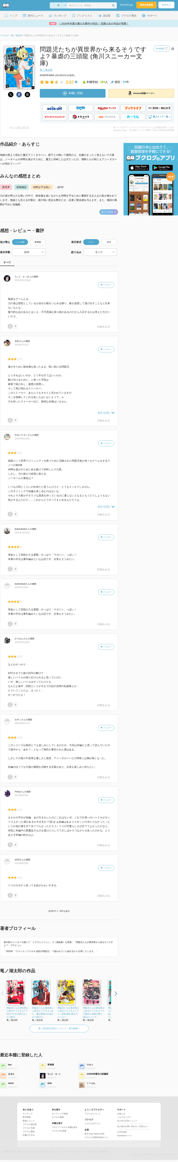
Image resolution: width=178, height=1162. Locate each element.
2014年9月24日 (22, 438)
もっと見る (109, 212)
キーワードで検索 (60, 1114)
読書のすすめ (29, 1135)
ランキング (28, 1114)
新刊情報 (27, 1117)
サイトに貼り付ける (19, 127)
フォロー (106, 285)
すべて (7, 262)
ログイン (166, 5)
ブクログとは (126, 5)
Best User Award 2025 (94, 1134)
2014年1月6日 (22, 587)
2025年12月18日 (23, 280)
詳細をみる (103, 326)
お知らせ (121, 1114)
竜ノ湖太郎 (46, 69)
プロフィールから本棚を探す (65, 1127)
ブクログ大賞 (29, 1128)
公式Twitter (122, 1132)
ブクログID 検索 (59, 1131)
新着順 (38, 242)
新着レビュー (29, 1121)
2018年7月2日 (22, 344)
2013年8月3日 (22, 863)
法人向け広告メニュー (127, 1121)
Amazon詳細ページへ (141, 93)
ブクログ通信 (29, 1131)
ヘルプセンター (124, 1117)
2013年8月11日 (22, 723)
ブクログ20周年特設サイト (96, 1137)
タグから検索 (58, 1117)
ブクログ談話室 (30, 1124)
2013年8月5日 (22, 795)
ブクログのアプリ (92, 1124)
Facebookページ (124, 1135)
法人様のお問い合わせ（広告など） (133, 1126)
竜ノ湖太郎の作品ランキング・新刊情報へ (59, 1028)
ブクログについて (92, 1114)
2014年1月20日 (22, 532)
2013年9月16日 (22, 642)
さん (23, 276)
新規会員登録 (146, 5)
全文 (109, 242)
